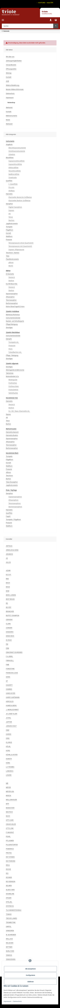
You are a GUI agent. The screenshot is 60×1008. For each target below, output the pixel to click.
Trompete (9, 227)
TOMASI (8, 914)
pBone (11, 262)
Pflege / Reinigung (12, 355)
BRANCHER (10, 611)
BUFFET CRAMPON (12, 615)
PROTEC (9, 853)
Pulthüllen (13, 383)
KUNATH (9, 759)
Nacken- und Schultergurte (15, 321)
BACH (8, 583)
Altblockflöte (13, 167)
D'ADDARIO (9, 632)
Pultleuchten (14, 386)
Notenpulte (13, 380)
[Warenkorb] (55, 20)
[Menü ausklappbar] (3, 18)
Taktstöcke (9, 373)
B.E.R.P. (8, 574)
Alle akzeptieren (30, 969)
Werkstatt (9, 107)
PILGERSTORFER (12, 845)
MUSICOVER (10, 808)
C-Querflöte (13, 184)
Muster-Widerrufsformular (15, 89)
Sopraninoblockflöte (16, 161)
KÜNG (8, 763)
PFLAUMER (10, 840)
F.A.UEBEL (9, 656)
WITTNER (9, 947)
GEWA (8, 677)
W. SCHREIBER (11, 935)
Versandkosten (11, 65)
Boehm (11, 280)
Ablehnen (30, 982)
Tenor (11, 217)
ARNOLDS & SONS (12, 550)
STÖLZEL (9, 902)
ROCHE (8, 869)
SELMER (9, 885)
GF (7, 681)
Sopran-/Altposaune (16, 249)
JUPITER (9, 722)
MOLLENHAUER (11, 800)
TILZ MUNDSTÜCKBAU (13, 910)
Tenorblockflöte (15, 171)
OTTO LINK (10, 828)
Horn (10, 349)
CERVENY (9, 619)
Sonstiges (9, 327)
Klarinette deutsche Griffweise (20, 197)
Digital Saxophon (15, 207)
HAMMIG (9, 689)
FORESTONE (10, 669)
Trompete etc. (14, 342)
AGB (7, 81)
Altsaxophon (10, 297)
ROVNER (9, 877)
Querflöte (9, 181)
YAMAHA (9, 955)
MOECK (8, 795)
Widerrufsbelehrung (12, 85)
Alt (10, 214)
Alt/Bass (12, 191)
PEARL (8, 836)
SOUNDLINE (10, 894)
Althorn (8, 472)
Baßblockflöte (14, 174)
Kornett (8, 233)
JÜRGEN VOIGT (11, 726)
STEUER (8, 898)
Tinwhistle (13, 177)
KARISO (8, 734)
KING (8, 738)
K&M (7, 730)
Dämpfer (9, 339)
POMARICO (10, 849)
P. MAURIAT (10, 832)
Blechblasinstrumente (17, 148)
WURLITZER (10, 951)
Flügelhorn (9, 230)
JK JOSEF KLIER (11, 714)
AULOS (8, 562)
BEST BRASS (10, 599)
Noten (8, 120)
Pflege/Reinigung (12, 324)
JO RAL (8, 718)
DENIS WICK (10, 636)
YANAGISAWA (10, 959)
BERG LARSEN (11, 595)
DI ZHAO (9, 640)
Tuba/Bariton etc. (15, 352)
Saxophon (9, 204)
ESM (7, 648)
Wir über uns (10, 57)
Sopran (11, 210)
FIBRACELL (10, 660)
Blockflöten (10, 157)
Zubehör (12, 154)
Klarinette (9, 194)
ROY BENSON (10, 881)
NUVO (11, 266)
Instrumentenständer (13, 318)
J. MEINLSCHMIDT (12, 709)
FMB (7, 664)
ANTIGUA (9, 546)
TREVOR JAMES (11, 918)
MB (7, 783)
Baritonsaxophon (12, 303)
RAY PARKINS (10, 861)
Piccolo (11, 187)
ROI (7, 873)
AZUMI (8, 570)
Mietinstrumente (11, 116)
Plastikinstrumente (12, 259)
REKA (8, 865)
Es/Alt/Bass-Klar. (12, 284)
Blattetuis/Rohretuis (13, 315)
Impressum (7, 1001)
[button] (50, 20)
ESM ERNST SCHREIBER (14, 652)
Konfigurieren (30, 975)
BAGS (8, 587)
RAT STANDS (10, 857)
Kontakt (8, 77)
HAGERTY (9, 685)
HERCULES (9, 701)
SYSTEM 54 (10, 906)
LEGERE (8, 775)
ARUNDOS (9, 554)
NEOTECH (9, 812)
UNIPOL (8, 926)
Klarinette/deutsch (12, 432)
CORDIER (9, 628)
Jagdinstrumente (12, 223)
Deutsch (12, 277)
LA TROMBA (10, 767)
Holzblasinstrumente (17, 151)
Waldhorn (9, 236)
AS (7, 558)
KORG (8, 750)
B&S (7, 579)
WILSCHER (9, 943)
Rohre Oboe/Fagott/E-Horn (15, 306)
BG (7, 603)
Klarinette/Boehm (12, 435)
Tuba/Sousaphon (12, 482)
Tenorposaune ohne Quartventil (21, 243)
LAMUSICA (9, 771)
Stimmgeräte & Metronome (15, 370)
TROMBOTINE (11, 922)
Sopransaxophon (12, 294)
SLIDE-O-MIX (10, 890)
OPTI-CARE (10, 820)
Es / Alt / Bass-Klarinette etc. (19, 411)
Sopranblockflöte (15, 164)
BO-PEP (8, 607)
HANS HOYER (10, 693)
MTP (7, 804)
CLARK (8, 624)
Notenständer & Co (12, 376)
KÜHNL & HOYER (11, 755)
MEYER (8, 787)
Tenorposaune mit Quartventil (20, 246)
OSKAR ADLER (11, 824)
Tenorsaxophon (11, 300)
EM (7, 644)
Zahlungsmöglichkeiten (14, 61)
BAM (7, 591)
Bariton (11, 220)
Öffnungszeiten (11, 69)
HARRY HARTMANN (12, 697)
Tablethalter (13, 393)
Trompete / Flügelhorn (13, 519)
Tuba (7, 256)
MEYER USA (10, 791)
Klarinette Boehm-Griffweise (19, 200)
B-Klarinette (10, 274)
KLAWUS (9, 742)
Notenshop (11, 102)
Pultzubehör (13, 390)
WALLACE (9, 939)
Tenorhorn (9, 475)
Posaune (9, 239)
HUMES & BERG (11, 705)
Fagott (8, 516)
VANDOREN (10, 930)
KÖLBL (8, 746)
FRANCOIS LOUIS (12, 673)
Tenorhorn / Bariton (12, 253)
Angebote (9, 144)
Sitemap (8, 73)
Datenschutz (17, 1001)
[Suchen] (27, 26)
